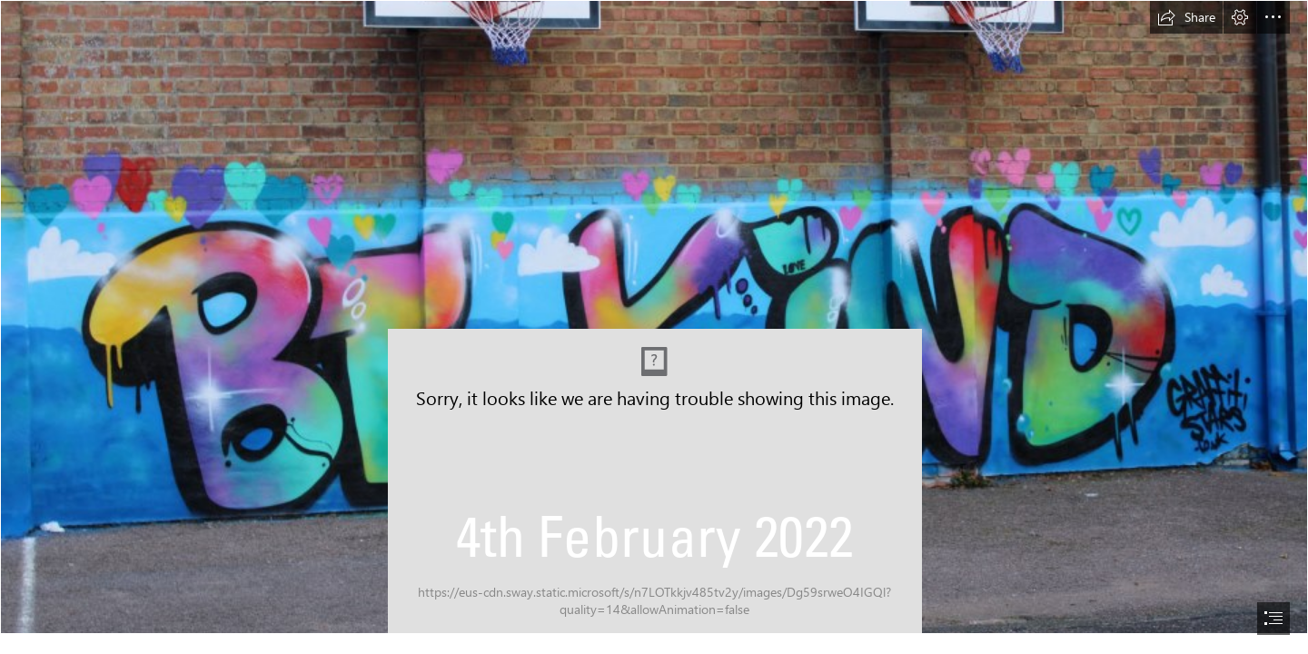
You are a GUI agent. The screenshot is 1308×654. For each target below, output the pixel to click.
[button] (1186, 17)
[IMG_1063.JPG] (654, 317)
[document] (654, 327)
